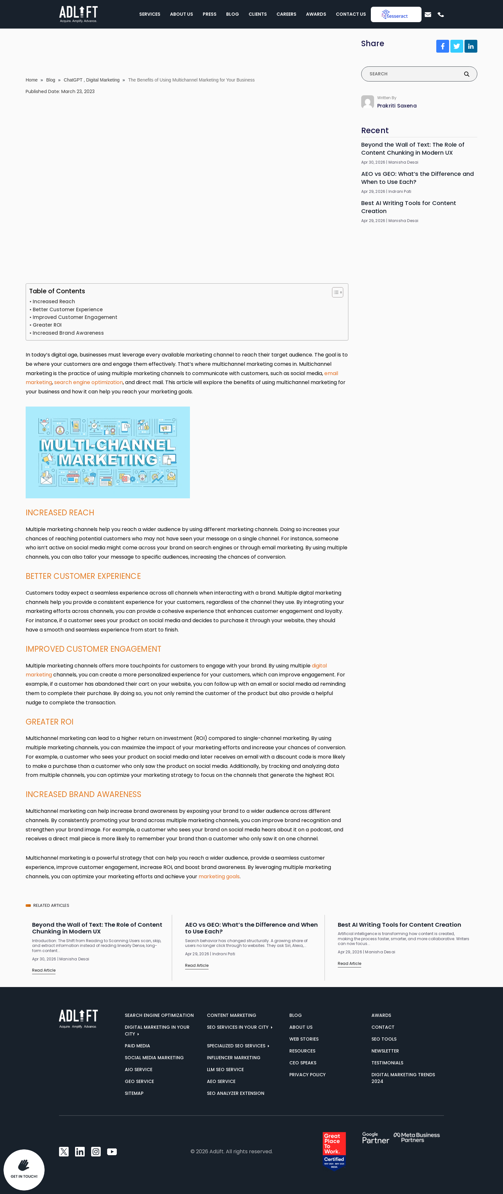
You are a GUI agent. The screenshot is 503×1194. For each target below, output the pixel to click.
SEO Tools (383, 1039)
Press (210, 14)
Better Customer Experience (68, 309)
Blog (232, 14)
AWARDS (381, 1015)
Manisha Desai (403, 162)
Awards (316, 14)
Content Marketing (231, 1015)
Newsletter (385, 1051)
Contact (383, 1027)
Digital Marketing (103, 79)
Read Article (43, 970)
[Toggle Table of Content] (334, 292)
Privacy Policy (307, 1074)
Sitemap (134, 1093)
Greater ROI (47, 325)
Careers (286, 14)
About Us (181, 14)
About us (300, 1027)
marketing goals (219, 876)
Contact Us (351, 14)
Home (32, 79)
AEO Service (221, 1081)
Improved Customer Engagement (75, 317)
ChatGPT (73, 79)
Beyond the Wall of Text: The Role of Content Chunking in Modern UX (413, 149)
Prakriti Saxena (397, 105)
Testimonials (387, 1063)
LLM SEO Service (225, 1069)
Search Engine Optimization (159, 1015)
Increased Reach (54, 301)
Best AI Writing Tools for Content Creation (408, 207)
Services (149, 14)
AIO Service (138, 1069)
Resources (302, 1051)
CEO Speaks (302, 1063)
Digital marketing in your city (157, 1030)
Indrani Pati (399, 191)
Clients (258, 14)
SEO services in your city (238, 1027)
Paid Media (137, 1046)
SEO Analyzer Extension (235, 1093)
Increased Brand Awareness (69, 333)
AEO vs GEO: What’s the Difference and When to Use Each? (417, 178)
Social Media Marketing (154, 1057)
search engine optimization (88, 382)
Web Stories (304, 1039)
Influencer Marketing (233, 1057)
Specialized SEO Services (237, 1046)
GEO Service (139, 1081)
